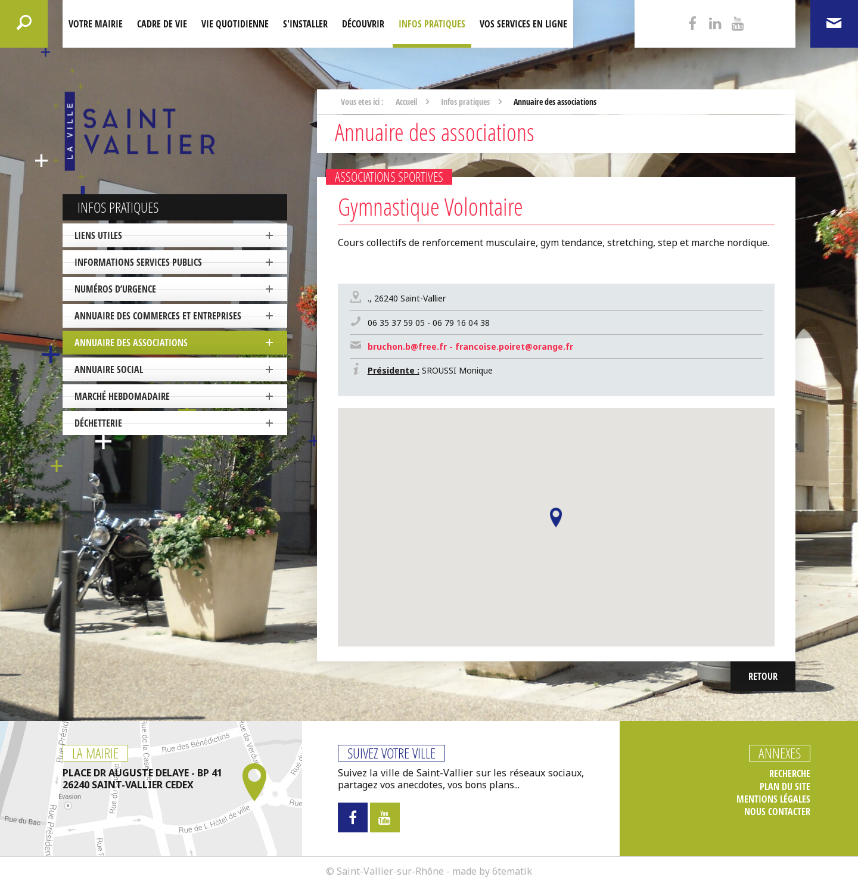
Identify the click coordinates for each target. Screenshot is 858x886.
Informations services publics (138, 262)
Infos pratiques (432, 23)
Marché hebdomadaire (122, 396)
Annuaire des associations (131, 342)
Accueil (406, 101)
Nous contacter (777, 812)
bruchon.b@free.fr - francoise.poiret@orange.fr (470, 346)
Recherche (789, 773)
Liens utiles (98, 235)
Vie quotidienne (235, 23)
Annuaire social (108, 369)
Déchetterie (98, 423)
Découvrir (363, 23)
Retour (763, 676)
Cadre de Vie (162, 23)
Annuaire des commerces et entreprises (157, 315)
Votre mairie (96, 23)
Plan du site (785, 787)
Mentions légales (773, 799)
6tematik (512, 871)
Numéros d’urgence (115, 289)
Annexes (779, 753)
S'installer (305, 23)
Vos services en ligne (523, 23)
